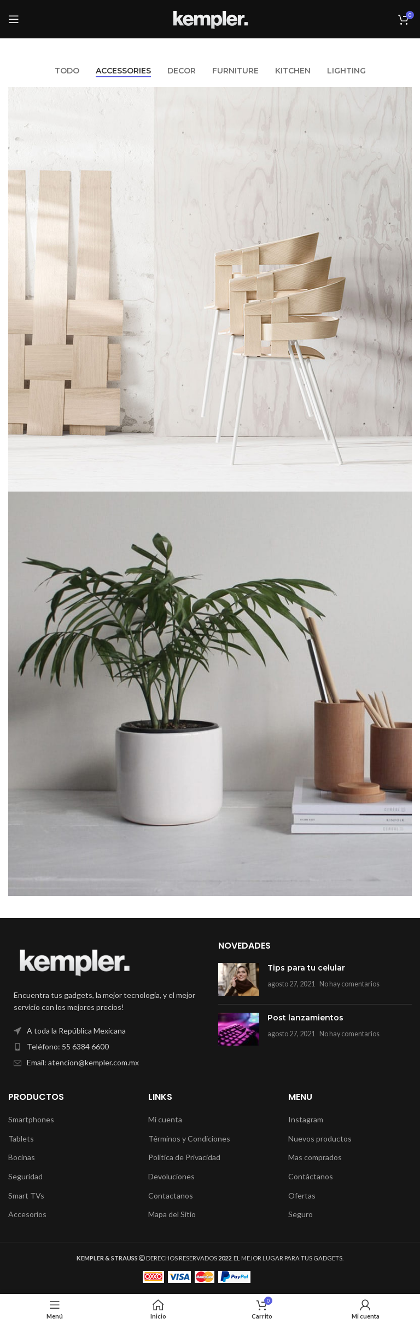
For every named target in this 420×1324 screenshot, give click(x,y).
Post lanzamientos (305, 1018)
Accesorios (27, 1214)
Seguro (300, 1214)
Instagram (305, 1119)
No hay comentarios (349, 984)
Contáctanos (310, 1176)
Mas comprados (315, 1157)
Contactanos (170, 1195)
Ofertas (302, 1195)
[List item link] (105, 1047)
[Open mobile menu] (14, 19)
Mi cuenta (165, 1119)
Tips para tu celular (306, 968)
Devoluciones (171, 1176)
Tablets (21, 1138)
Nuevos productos (320, 1138)
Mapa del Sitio (172, 1214)
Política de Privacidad (184, 1157)
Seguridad (25, 1176)
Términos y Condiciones (189, 1138)
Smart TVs (26, 1195)
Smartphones (31, 1119)
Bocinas (21, 1157)
